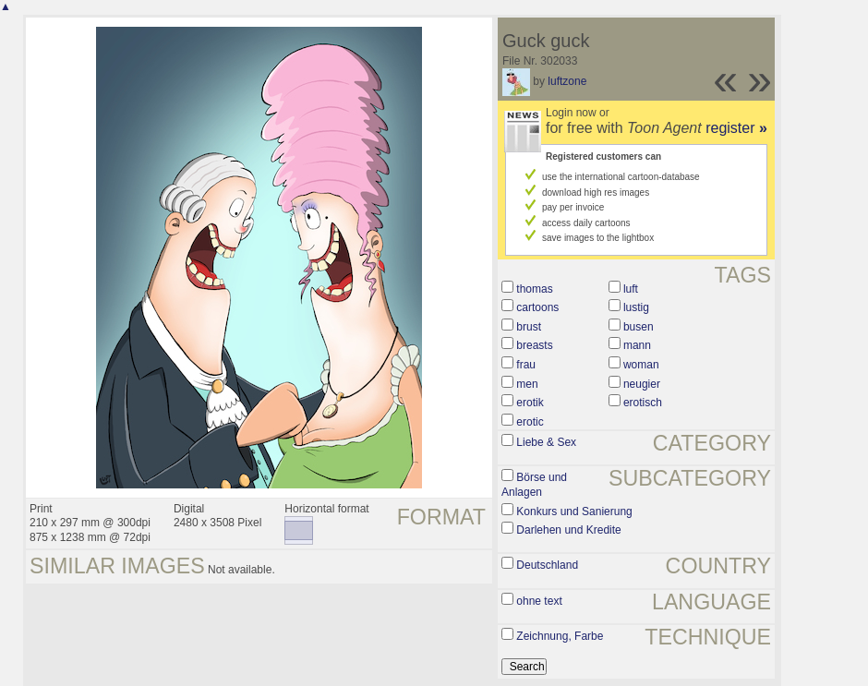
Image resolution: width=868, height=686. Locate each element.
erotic (529, 421)
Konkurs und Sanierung (574, 511)
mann (637, 345)
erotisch (642, 402)
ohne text (538, 601)
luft (630, 289)
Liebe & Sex (546, 442)
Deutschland (547, 565)
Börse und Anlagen (534, 485)
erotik (529, 402)
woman (641, 364)
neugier (641, 384)
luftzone (567, 81)
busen (638, 326)
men (526, 384)
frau (526, 364)
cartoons (537, 307)
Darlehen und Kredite (568, 530)
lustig (636, 307)
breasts (534, 345)
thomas (534, 289)
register (736, 128)
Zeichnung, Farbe (559, 636)
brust (528, 326)
